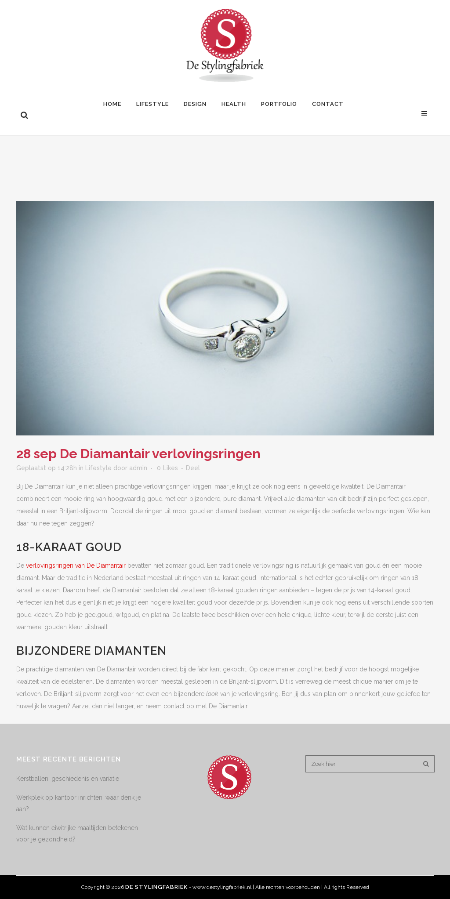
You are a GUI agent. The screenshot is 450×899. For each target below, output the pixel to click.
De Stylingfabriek (156, 887)
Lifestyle (98, 467)
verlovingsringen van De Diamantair (76, 565)
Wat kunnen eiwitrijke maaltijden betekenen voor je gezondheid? (77, 833)
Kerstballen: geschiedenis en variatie (67, 778)
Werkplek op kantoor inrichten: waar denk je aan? (78, 803)
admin (138, 467)
